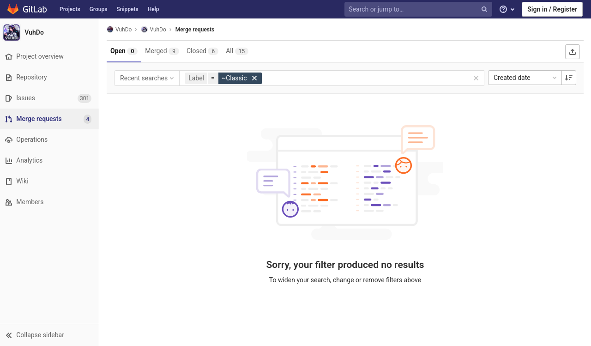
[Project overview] (50, 56)
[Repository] (50, 77)
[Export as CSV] (572, 51)
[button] (50, 335)
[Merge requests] (51, 119)
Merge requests (197, 29)
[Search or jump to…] (419, 9)
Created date (526, 77)
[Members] (50, 202)
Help (153, 9)
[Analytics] (50, 160)
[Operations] (50, 139)
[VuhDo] (51, 32)
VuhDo (121, 29)
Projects (70, 9)
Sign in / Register (552, 9)
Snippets (127, 9)
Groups (99, 9)
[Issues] (50, 98)
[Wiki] (50, 181)
